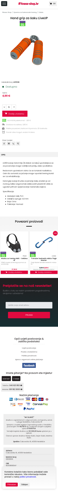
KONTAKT (6, 379)
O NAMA (16, 379)
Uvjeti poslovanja (29, 348)
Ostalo (41, 12)
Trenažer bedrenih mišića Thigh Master (44, 259)
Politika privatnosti (29, 355)
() (52, 3)
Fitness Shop (6, 12)
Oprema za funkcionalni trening (25, 12)
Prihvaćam (11, 484)
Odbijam (24, 484)
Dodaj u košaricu (17, 113)
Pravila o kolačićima (29, 352)
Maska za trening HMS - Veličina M (14, 259)
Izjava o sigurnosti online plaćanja (29, 359)
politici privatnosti (28, 477)
